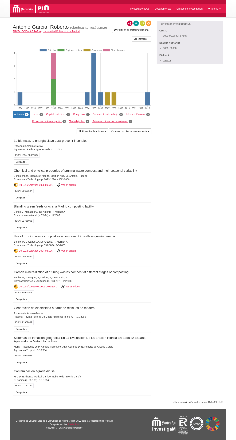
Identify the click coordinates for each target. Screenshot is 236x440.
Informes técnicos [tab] (138, 114)
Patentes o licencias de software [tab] (112, 121)
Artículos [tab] (21, 114)
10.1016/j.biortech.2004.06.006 (36, 250)
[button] (214, 8)
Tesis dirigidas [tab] (79, 121)
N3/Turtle (142, 23)
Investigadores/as (140, 8)
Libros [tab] (37, 114)
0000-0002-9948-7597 (175, 35)
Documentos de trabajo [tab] (108, 114)
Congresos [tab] (81, 114)
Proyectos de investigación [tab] (49, 121)
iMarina (148, 197)
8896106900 (170, 48)
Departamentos (163, 8)
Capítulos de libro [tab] (58, 114)
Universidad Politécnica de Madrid (61, 31)
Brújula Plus (73, 424)
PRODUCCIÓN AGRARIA (27, 31)
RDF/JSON (148, 23)
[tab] (190, 24)
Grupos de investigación (189, 8)
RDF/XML (130, 23)
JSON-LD (136, 23)
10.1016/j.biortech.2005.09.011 (36, 185)
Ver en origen (68, 185)
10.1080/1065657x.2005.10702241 (38, 286)
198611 (167, 60)
